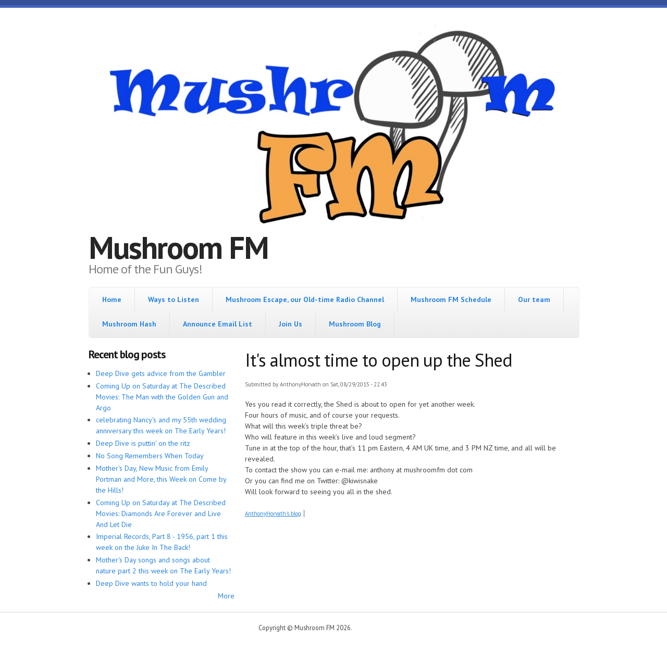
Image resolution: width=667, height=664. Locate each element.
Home (111, 299)
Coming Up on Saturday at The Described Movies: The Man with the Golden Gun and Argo (162, 396)
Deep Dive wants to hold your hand (151, 583)
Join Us (290, 324)
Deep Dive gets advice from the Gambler (161, 373)
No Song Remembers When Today (150, 455)
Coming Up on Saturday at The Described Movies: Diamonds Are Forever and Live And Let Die (161, 513)
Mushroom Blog (355, 324)
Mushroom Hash (129, 324)
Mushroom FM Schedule (451, 299)
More (226, 595)
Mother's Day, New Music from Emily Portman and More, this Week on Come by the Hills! (161, 479)
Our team (534, 299)
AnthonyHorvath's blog (273, 513)
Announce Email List (217, 324)
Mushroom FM (178, 247)
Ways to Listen (173, 299)
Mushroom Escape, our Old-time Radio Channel (305, 299)
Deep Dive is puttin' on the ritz (143, 443)
